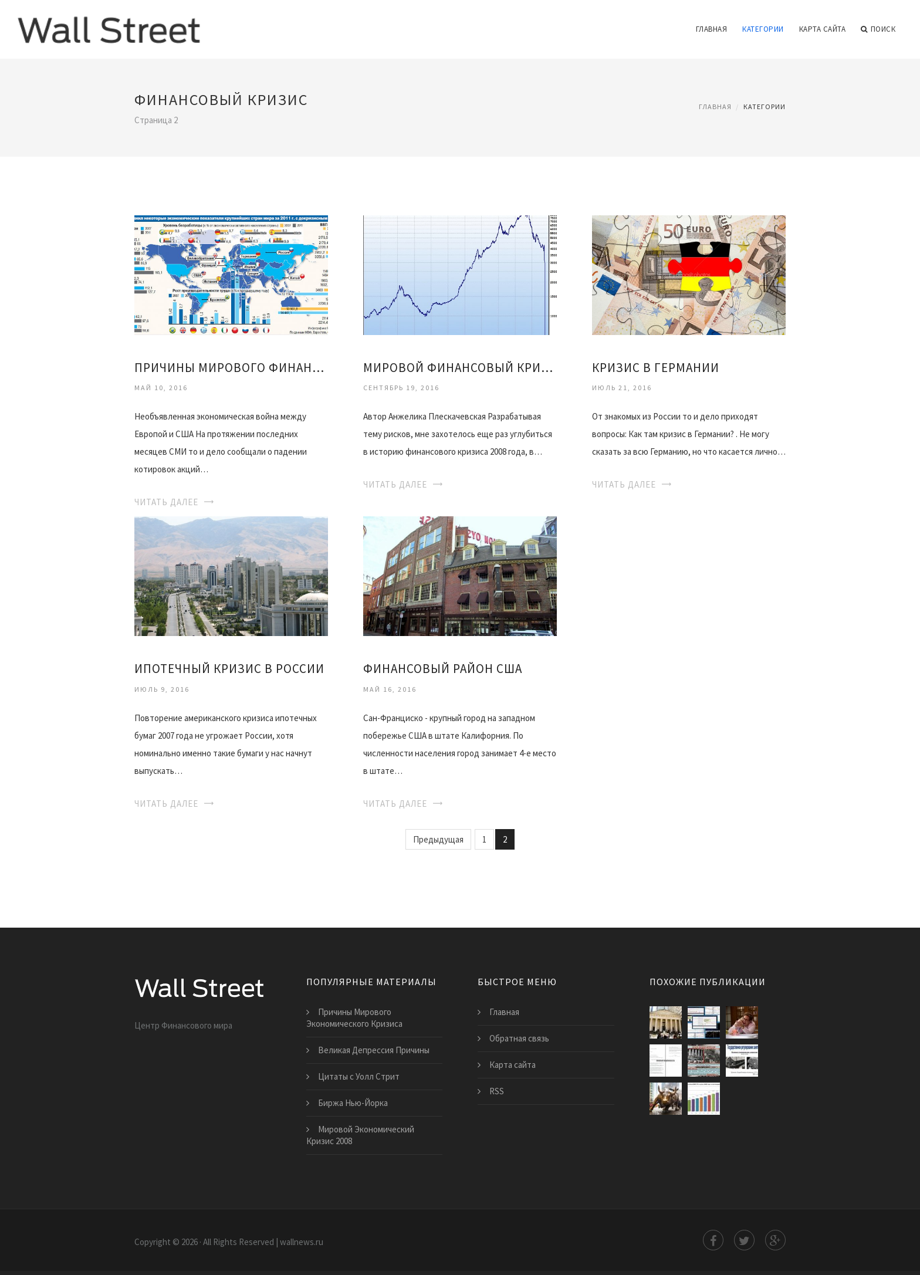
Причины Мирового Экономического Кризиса (354, 1017)
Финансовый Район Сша (442, 669)
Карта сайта (822, 29)
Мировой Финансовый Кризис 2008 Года (460, 368)
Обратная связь (519, 1038)
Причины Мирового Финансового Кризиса (231, 368)
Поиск (878, 29)
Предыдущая (438, 839)
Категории (763, 29)
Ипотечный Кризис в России (229, 669)
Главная (712, 29)
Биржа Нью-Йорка (353, 1102)
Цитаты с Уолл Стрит (359, 1076)
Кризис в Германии (655, 368)
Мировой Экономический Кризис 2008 (360, 1135)
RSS (496, 1091)
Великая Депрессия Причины (373, 1050)
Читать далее (166, 502)
